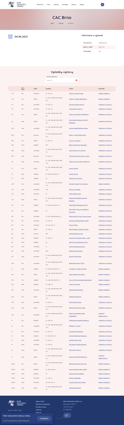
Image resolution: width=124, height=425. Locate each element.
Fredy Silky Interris (75, 109)
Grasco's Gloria (74, 284)
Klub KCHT (40, 4)
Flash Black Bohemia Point (78, 205)
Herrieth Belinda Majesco (78, 336)
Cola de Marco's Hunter (77, 150)
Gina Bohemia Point (76, 234)
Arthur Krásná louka (76, 93)
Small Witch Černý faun (77, 308)
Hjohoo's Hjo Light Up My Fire (79, 161)
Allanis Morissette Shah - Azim (79, 238)
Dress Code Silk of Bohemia (79, 114)
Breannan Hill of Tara (76, 263)
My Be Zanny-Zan (75, 340)
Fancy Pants (73, 225)
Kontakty (65, 4)
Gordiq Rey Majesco (76, 331)
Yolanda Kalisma (75, 388)
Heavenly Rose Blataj (76, 374)
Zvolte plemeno (52, 76)
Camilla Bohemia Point (77, 246)
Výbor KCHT (40, 401)
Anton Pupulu (73, 168)
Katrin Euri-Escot (75, 350)
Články (82, 4)
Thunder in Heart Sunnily (78, 269)
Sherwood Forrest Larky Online (80, 216)
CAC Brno (70, 23)
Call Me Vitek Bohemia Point (79, 221)
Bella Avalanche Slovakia (78, 145)
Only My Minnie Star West (78, 369)
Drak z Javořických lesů (77, 135)
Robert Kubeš (104, 93)
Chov (48, 4)
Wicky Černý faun (75, 302)
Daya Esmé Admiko (75, 251)
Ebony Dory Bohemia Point (78, 242)
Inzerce (73, 4)
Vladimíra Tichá (105, 104)
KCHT (52, 23)
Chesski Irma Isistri (75, 178)
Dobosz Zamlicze (75, 297)
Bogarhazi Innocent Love (78, 364)
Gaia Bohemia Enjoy (76, 290)
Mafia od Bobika (75, 378)
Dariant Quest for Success (78, 184)
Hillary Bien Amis (75, 194)
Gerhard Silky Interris (76, 104)
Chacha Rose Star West (77, 382)
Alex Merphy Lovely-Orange (79, 229)
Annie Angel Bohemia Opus (78, 128)
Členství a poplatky (43, 404)
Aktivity (56, 4)
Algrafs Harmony (75, 256)
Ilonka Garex (73, 174)
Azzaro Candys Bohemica (78, 99)
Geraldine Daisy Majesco (78, 344)
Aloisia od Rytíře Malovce (78, 357)
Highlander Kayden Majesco (79, 320)
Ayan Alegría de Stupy (77, 274)
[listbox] (62, 80)
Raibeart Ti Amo (75, 326)
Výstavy (61, 23)
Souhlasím (44, 418)
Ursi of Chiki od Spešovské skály (80, 280)
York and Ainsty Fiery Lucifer (79, 156)
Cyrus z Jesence (74, 141)
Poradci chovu (41, 407)
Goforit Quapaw (75, 189)
